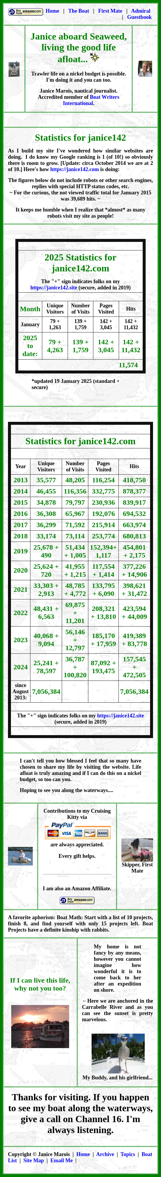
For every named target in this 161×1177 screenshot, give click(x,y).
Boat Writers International (91, 100)
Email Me (61, 1160)
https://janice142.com (74, 169)
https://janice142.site (53, 288)
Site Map (33, 1160)
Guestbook (139, 17)
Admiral (141, 11)
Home (83, 1154)
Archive (105, 1154)
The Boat (78, 11)
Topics (128, 1154)
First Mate (111, 11)
